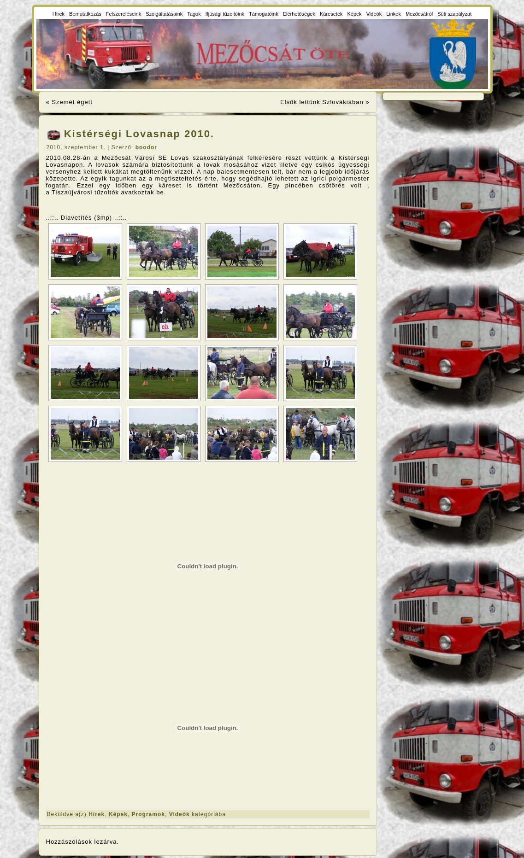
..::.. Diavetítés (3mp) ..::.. (86, 217)
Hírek (96, 814)
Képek (118, 814)
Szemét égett (72, 102)
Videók (179, 814)
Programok (148, 814)
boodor (146, 147)
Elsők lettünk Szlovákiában (322, 102)
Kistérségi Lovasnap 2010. (139, 134)
